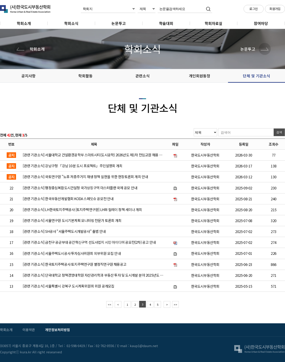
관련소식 (142, 75)
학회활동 (85, 75)
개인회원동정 (199, 75)
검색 (279, 132)
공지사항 (28, 75)
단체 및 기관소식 (256, 75)
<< (109, 304)
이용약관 (28, 329)
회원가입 (275, 8)
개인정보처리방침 (57, 329)
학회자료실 (213, 23)
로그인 (253, 8)
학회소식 (71, 23)
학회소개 (24, 23)
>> (175, 304)
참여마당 (261, 23)
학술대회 (166, 23)
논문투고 (119, 23)
